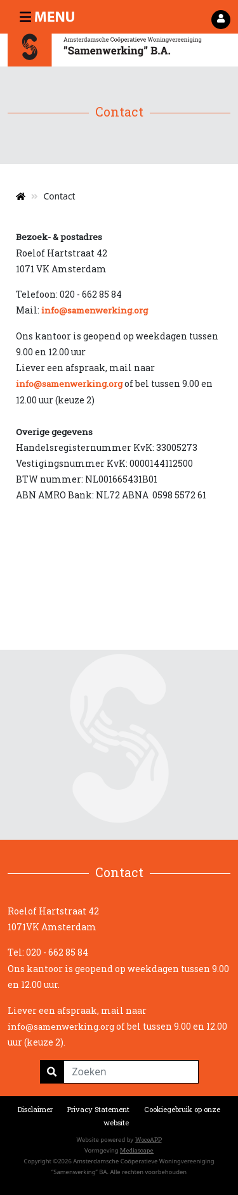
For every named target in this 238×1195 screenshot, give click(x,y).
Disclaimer (35, 1109)
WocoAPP (148, 1139)
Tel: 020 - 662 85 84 (48, 952)
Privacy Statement (98, 1109)
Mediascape (137, 1150)
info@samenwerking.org (94, 310)
